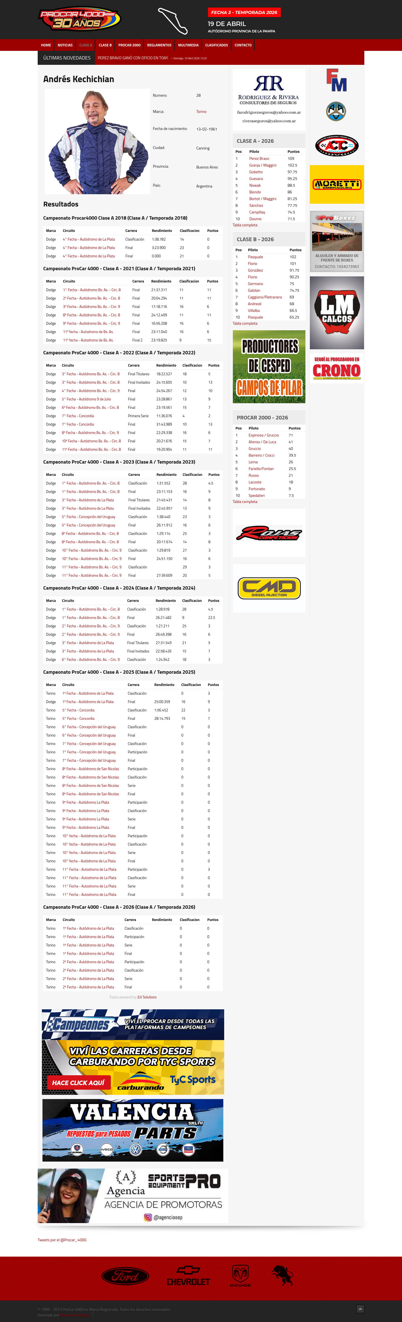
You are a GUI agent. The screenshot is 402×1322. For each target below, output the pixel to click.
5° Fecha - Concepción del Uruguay (88, 516)
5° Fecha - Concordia (78, 710)
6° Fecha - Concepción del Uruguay (89, 727)
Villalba (254, 310)
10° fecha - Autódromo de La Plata (89, 836)
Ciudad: (159, 147)
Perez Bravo (259, 158)
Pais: (157, 185)
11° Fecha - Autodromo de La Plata (89, 869)
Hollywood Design (75, 1315)
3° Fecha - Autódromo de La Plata (88, 500)
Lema (253, 462)
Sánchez (256, 205)
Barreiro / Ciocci (262, 455)
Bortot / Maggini (262, 198)
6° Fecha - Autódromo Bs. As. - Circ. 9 (91, 659)
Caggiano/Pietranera (265, 297)
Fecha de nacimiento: (170, 128)
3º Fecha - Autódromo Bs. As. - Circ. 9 (91, 306)
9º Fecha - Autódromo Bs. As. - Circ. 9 (91, 323)
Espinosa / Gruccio (264, 435)
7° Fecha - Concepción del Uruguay (89, 743)
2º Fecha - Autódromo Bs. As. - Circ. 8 (91, 298)
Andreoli (255, 304)
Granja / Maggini (262, 165)
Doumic (255, 219)
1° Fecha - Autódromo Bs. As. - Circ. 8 (92, 290)
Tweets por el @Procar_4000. (62, 1240)
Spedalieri (257, 495)
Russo (254, 475)
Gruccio (255, 448)
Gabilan (254, 290)
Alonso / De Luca (262, 442)
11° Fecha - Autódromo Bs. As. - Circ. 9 (91, 567)
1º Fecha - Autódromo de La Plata (88, 693)
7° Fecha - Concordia (78, 416)
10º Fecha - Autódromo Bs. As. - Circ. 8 (91, 441)
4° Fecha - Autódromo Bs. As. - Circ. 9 (91, 390)
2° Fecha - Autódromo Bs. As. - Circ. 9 (91, 626)
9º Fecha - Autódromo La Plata (85, 802)
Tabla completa (245, 225)
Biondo (255, 192)
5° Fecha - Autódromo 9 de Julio (86, 399)
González (255, 270)
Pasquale (255, 257)
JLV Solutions (147, 997)
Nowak (255, 185)
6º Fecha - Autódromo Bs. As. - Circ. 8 (90, 407)
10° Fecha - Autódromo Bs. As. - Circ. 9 (91, 550)
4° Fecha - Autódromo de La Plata (89, 239)
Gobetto (256, 172)
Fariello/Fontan (261, 468)
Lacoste (255, 482)
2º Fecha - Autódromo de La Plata (88, 962)
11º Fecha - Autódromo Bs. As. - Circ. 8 (91, 449)
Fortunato (257, 489)
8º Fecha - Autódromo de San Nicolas (90, 769)
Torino (201, 111)
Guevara (256, 178)
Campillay (257, 212)
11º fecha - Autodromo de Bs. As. (88, 331)
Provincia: (161, 166)
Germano (255, 283)
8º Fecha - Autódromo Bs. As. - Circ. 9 (90, 432)
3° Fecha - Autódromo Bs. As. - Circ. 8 (91, 374)
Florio (252, 263)
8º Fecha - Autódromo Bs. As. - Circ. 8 (91, 315)
